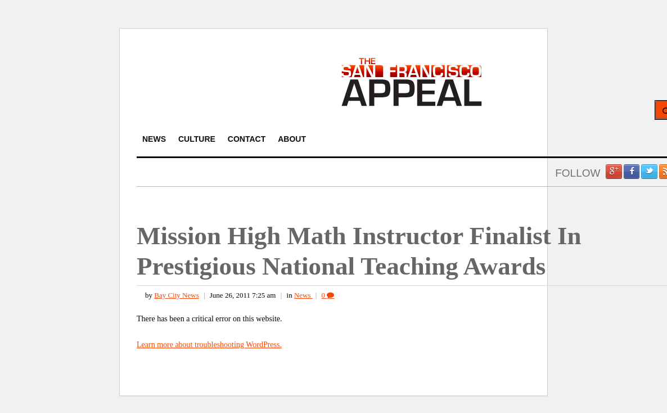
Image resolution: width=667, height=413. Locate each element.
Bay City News (176, 295)
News (303, 295)
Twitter (649, 171)
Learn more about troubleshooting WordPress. (209, 344)
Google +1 (613, 171)
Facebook (631, 171)
